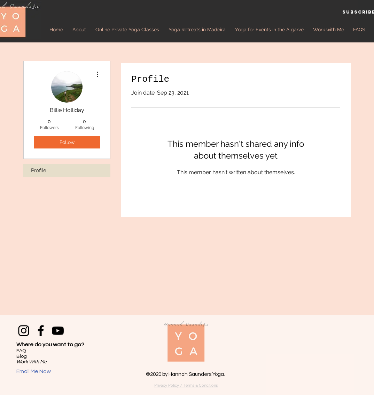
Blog (21, 356)
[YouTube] (57, 330)
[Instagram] (23, 330)
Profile (38, 170)
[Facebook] (40, 330)
